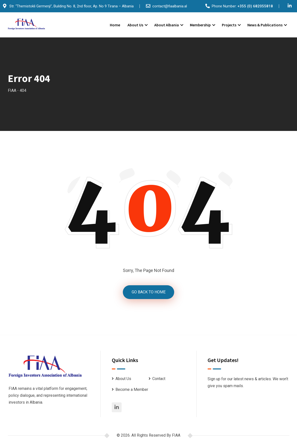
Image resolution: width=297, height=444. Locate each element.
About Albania (166, 24)
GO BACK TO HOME (149, 292)
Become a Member (131, 390)
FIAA (176, 435)
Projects (229, 24)
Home (115, 24)
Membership (200, 24)
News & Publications (265, 24)
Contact (158, 379)
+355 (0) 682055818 (255, 6)
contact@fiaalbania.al (169, 6)
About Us (135, 24)
